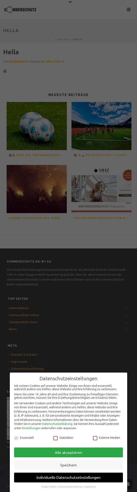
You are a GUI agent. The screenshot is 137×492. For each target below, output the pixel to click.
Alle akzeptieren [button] (68, 451)
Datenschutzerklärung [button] (71, 485)
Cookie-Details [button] (49, 485)
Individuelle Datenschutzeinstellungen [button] (68, 476)
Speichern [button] (68, 464)
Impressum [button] (90, 485)
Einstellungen (31, 427)
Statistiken (63, 436)
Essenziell (24, 436)
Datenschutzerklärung (57, 423)
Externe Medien (106, 436)
